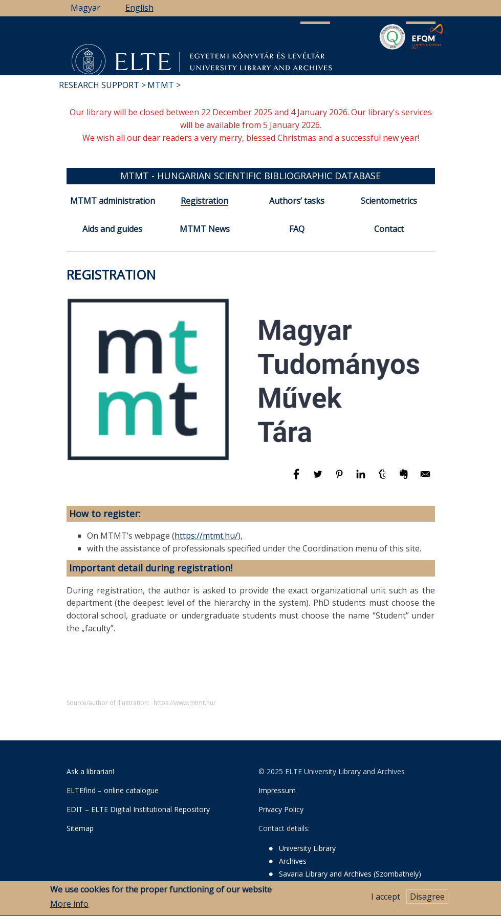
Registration (204, 200)
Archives (293, 861)
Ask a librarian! (90, 771)
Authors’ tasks (296, 200)
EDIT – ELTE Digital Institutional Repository (138, 809)
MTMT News (205, 229)
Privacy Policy (280, 809)
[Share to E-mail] (425, 478)
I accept (385, 899)
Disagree (427, 899)
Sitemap (80, 828)
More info (69, 907)
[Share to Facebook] (297, 478)
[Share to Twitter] (319, 478)
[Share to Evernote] (404, 478)
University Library (307, 848)
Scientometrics (389, 200)
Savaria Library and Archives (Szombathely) (350, 874)
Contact (389, 229)
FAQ (296, 229)
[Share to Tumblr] (383, 478)
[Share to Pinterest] (340, 478)
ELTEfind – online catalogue (113, 790)
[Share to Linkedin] (362, 478)
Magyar (85, 7)
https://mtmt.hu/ (206, 535)
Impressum (277, 790)
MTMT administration (112, 200)
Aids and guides (112, 229)
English (139, 7)
